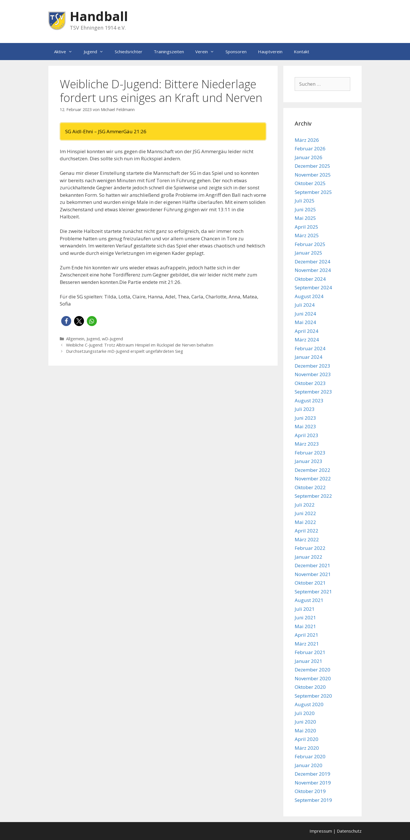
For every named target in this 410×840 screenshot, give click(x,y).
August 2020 (309, 704)
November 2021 (313, 574)
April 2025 (306, 227)
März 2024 (307, 339)
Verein (207, 51)
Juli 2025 (305, 200)
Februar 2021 (310, 652)
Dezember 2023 (312, 365)
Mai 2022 (305, 522)
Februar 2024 (310, 348)
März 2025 (307, 235)
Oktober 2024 (310, 279)
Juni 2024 (305, 313)
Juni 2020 (305, 721)
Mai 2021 (305, 626)
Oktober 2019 (310, 791)
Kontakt (301, 51)
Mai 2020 (305, 730)
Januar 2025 (308, 252)
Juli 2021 (305, 609)
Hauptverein (270, 51)
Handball (99, 16)
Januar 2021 (308, 661)
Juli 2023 (305, 409)
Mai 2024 (305, 322)
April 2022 (306, 530)
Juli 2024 (305, 305)
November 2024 (313, 270)
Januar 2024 (308, 357)
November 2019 (313, 782)
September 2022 (313, 496)
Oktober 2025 (310, 183)
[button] (66, 321)
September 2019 (313, 800)
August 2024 (309, 296)
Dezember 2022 (312, 470)
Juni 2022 (305, 513)
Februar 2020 (310, 756)
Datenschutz (349, 831)
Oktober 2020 (310, 687)
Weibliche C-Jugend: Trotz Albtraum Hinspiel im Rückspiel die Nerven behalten (140, 345)
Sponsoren (236, 51)
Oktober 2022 (310, 487)
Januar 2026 (308, 157)
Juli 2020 (305, 713)
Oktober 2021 (310, 582)
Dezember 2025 (312, 166)
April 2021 (306, 635)
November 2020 (313, 678)
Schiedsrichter (128, 51)
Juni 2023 (305, 418)
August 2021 (309, 600)
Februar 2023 (310, 452)
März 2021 (307, 643)
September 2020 (313, 696)
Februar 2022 (310, 548)
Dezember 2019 (312, 774)
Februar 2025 (310, 244)
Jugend (96, 51)
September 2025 (313, 192)
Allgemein (75, 338)
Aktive (66, 51)
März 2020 (307, 748)
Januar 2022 (308, 557)
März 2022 (307, 539)
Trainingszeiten (169, 51)
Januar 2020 (308, 765)
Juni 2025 (305, 209)
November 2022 (313, 478)
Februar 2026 (310, 148)
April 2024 (306, 331)
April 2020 (306, 739)
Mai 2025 (305, 218)
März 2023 (307, 444)
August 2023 (309, 400)
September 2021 (313, 591)
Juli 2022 (305, 504)
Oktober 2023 (310, 383)
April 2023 (306, 435)
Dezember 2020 (312, 669)
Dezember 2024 (312, 261)
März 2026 (307, 140)
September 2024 (313, 287)
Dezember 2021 (312, 565)
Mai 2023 (305, 426)
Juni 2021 (305, 617)
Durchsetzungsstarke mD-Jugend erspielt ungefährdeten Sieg (124, 351)
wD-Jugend (112, 338)
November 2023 (313, 374)
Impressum (320, 831)
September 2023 (313, 391)
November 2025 (313, 174)
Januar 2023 (308, 461)
